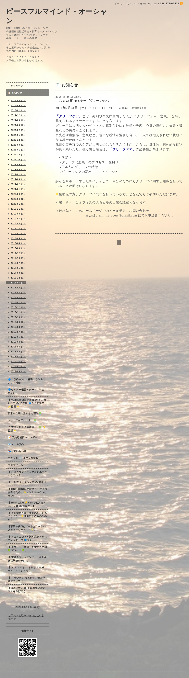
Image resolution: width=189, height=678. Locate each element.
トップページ (15, 86)
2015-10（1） (18, 317)
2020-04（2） (18, 199)
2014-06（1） (18, 371)
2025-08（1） (18, 100)
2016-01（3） (18, 302)
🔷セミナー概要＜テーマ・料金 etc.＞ (26, 391)
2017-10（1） (18, 258)
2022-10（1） (18, 159)
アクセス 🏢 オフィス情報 (23, 458)
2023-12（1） (18, 140)
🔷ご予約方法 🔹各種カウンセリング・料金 (27, 381)
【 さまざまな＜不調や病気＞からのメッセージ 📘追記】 (27, 538)
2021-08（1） (18, 179)
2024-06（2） (18, 120)
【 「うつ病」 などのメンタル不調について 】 (26, 579)
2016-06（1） (18, 282)
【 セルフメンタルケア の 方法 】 (27, 482)
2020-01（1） (18, 204)
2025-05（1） (18, 105)
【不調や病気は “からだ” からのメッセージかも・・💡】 (27, 528)
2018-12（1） (18, 228)
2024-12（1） (18, 115)
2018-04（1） (18, 243)
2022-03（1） (18, 169)
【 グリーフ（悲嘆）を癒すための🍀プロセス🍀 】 (27, 549)
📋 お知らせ (16, 92)
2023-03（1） (18, 145)
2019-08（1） (18, 214)
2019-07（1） (18, 218)
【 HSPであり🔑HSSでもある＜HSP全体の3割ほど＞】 (27, 504)
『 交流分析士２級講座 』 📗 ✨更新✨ (27, 429)
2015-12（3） (18, 307)
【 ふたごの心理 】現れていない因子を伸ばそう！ (26, 590)
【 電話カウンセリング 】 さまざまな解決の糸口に (27, 559)
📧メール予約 (16, 444)
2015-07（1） (18, 332)
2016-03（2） (18, 292)
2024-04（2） (18, 125)
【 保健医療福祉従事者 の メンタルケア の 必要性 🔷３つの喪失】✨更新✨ (27, 403)
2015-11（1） (18, 312)
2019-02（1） (18, 223)
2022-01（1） (18, 174)
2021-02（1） (18, 184)
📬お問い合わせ (17, 451)
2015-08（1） (18, 327)
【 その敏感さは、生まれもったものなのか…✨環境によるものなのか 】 (27, 516)
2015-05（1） (18, 337)
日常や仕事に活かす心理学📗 (25, 413)
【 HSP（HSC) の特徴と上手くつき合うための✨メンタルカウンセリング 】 (27, 492)
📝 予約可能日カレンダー (22, 437)
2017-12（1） (18, 253)
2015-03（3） (18, 347)
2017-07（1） (18, 263)
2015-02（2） (18, 351)
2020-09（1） (18, 194)
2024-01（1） (18, 135)
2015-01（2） (18, 356)
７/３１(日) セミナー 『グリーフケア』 (83, 100)
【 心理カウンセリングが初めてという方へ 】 (27, 474)
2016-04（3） (18, 287)
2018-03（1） (18, 248)
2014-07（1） (18, 366)
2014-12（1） (18, 361)
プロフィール (15, 465)
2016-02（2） (18, 297)
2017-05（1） (18, 268)
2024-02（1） (18, 130)
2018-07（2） (18, 233)
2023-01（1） (18, 150)
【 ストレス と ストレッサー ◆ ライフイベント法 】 (26, 569)
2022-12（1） (18, 154)
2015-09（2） (18, 322)
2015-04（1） (18, 342)
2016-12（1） (18, 278)
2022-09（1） (18, 164)
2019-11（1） (18, 209)
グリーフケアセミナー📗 (22, 420)
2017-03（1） (18, 273)
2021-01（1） (18, 189)
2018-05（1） (18, 238)
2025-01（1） (18, 110)
